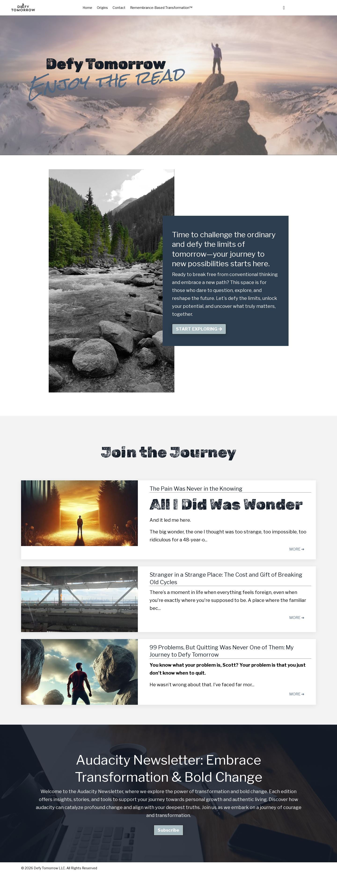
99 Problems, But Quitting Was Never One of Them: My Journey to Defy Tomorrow (222, 651)
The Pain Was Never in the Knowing (196, 488)
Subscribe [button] (168, 830)
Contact (119, 8)
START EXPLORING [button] (199, 329)
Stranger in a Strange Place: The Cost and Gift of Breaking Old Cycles (226, 578)
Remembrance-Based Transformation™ (161, 8)
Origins (102, 8)
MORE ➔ (296, 549)
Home (87, 8)
